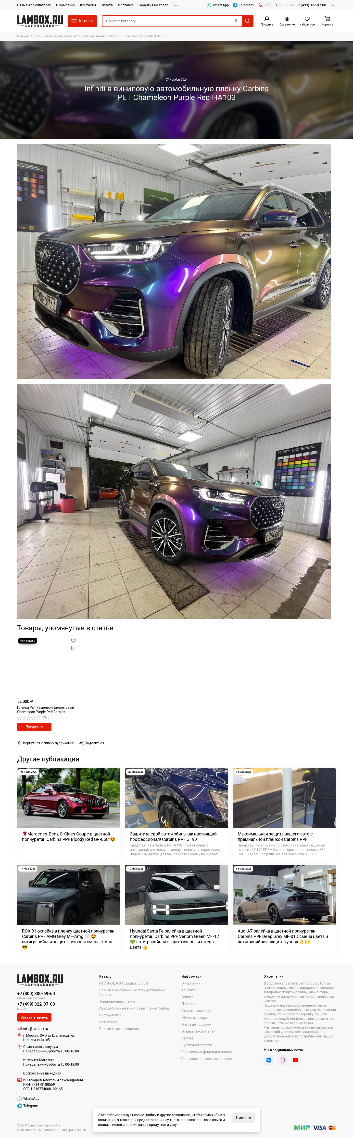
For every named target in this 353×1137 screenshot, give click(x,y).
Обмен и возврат (195, 1018)
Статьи (187, 1038)
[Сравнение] (287, 21)
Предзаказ (34, 727)
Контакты (88, 5)
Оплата (107, 5)
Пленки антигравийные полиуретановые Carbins (132, 992)
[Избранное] (307, 21)
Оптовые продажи (196, 1024)
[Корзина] (327, 21)
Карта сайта (51, 1125)
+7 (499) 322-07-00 (311, 5)
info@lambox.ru (35, 1029)
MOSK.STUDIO (42, 1130)
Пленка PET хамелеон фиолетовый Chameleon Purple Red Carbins (45, 710)
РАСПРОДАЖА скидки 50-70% (123, 983)
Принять (243, 1117)
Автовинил (108, 1022)
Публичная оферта (196, 1045)
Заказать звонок (34, 1017)
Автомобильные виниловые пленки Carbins (134, 1008)
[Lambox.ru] (40, 21)
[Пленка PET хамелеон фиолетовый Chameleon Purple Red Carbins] (47, 667)
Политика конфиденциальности (207, 1052)
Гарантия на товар (153, 5)
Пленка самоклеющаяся (119, 1029)
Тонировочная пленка (117, 1001)
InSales (81, 1130)
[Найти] (247, 21)
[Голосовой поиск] (236, 21)
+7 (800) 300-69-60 (276, 5)
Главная (23, 36)
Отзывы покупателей (34, 5)
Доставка (126, 5)
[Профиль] (267, 21)
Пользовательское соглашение (206, 1059)
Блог (37, 36)
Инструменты (110, 1015)
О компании (65, 5)
